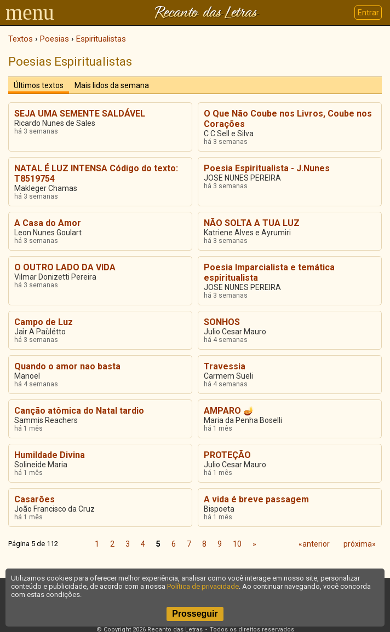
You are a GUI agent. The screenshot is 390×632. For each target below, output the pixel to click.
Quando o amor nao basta (67, 366)
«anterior (314, 544)
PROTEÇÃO (227, 455)
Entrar (368, 12)
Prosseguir (195, 613)
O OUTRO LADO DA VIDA (65, 267)
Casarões (34, 499)
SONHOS (222, 322)
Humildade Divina (49, 455)
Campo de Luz (43, 322)
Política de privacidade (203, 586)
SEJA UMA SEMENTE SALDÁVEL (79, 113)
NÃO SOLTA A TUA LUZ (252, 223)
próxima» (359, 544)
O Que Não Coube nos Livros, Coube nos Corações (288, 118)
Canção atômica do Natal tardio (79, 410)
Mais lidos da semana (111, 85)
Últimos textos (39, 85)
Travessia (224, 366)
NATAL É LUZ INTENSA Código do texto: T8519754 (96, 173)
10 (237, 544)
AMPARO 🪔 (229, 410)
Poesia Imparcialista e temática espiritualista (269, 272)
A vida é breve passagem (256, 499)
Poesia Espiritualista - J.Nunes (267, 168)
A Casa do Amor (47, 223)
